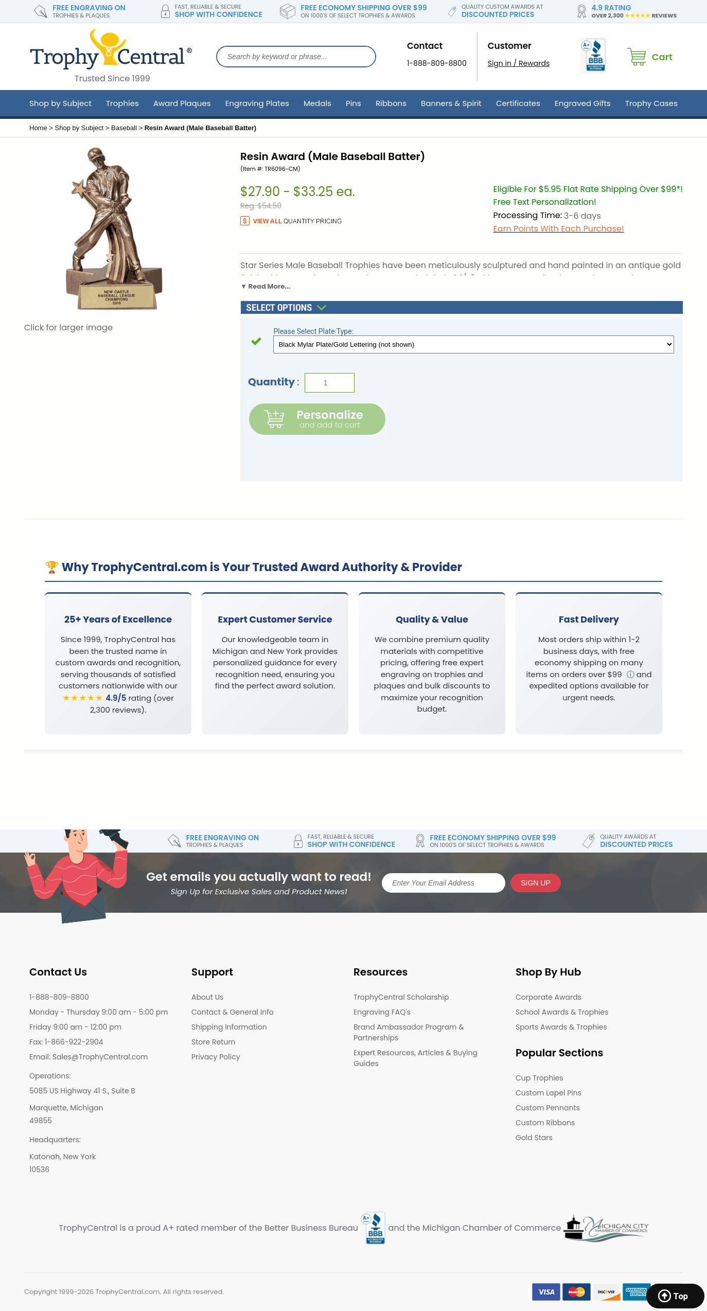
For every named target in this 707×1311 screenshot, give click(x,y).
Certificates (518, 103)
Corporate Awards (548, 997)
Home (38, 128)
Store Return (213, 1042)
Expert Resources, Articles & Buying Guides (416, 1058)
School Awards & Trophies (562, 1012)
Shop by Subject (60, 103)
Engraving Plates (257, 103)
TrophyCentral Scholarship (401, 997)
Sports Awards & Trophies (561, 1027)
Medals (317, 103)
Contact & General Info (232, 1012)
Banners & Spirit (451, 103)
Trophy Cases (651, 103)
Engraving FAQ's (382, 1012)
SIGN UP (536, 882)
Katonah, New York (62, 1156)
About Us (207, 997)
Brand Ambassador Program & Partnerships (409, 1032)
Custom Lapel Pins (548, 1093)
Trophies (122, 103)
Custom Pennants (548, 1108)
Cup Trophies (539, 1078)
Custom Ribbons (545, 1123)
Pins (353, 103)
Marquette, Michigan (66, 1108)
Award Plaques (182, 103)
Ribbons (391, 103)
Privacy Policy (215, 1057)
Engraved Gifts (583, 103)
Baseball (124, 128)
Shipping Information (229, 1027)
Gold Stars (534, 1137)
